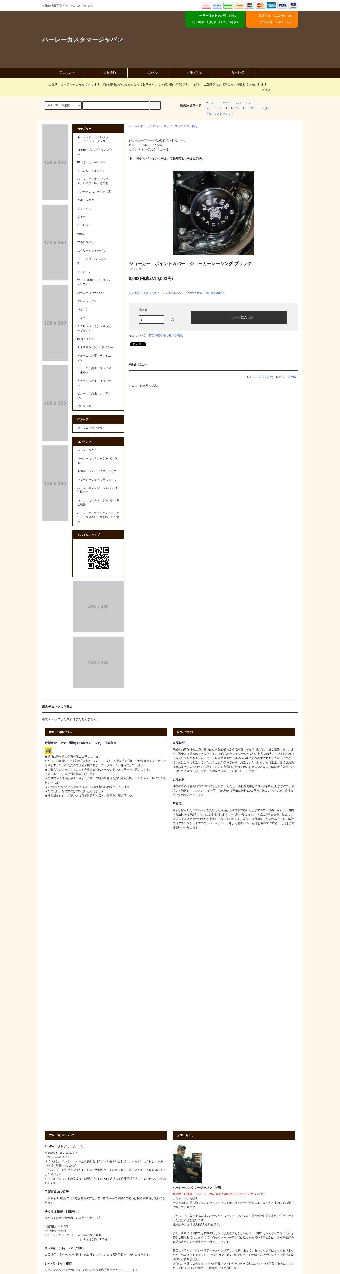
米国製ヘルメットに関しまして (97, 471)
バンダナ (265, 108)
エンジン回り (189, 126)
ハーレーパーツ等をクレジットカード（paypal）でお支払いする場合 (98, 517)
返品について (137, 335)
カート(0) (234, 72)
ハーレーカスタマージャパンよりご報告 (98, 502)
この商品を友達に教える (144, 292)
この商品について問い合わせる (182, 292)
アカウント (63, 72)
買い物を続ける (215, 292)
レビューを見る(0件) (260, 377)
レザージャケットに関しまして (97, 479)
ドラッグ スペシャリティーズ (159, 126)
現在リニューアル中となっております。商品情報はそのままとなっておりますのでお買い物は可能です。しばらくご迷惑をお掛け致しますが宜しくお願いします (155, 84)
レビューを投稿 (286, 377)
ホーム (133, 126)
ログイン (149, 72)
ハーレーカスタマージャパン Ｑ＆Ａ (97, 460)
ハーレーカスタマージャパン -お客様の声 (97, 490)
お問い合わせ (191, 72)
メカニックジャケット (220, 113)
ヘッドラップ (242, 103)
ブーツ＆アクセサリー (91, 428)
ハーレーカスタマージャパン (82, 39)
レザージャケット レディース (225, 108)
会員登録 (106, 72)
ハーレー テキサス (218, 103)
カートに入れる (238, 317)
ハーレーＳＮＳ (87, 450)
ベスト (252, 108)
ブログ (265, 89)
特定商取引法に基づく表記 (166, 335)
